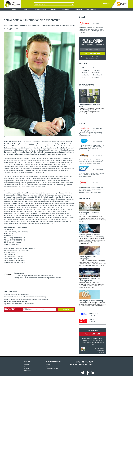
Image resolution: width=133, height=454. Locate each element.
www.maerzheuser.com (17, 262)
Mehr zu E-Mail (10, 292)
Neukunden (85, 75)
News (14, 9)
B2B (83, 77)
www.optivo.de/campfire (30, 207)
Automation (96, 72)
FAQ (47, 366)
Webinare (65, 9)
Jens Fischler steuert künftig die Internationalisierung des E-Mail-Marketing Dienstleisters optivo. (39, 25)
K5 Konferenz (94, 313)
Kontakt (48, 364)
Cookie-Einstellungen (52, 368)
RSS (25, 366)
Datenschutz (27, 370)
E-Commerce (97, 77)
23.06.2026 (92, 315)
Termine (53, 9)
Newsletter (91, 9)
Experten (78, 9)
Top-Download (87, 85)
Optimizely (7, 29)
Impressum (27, 368)
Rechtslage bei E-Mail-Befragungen (16, 301)
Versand (84, 72)
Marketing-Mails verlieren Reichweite (16, 294)
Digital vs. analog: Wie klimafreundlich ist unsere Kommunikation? (26, 299)
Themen (83, 64)
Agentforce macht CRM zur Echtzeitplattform (19, 304)
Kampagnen (97, 70)
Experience (96, 68)
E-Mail (82, 17)
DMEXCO (92, 320)
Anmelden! (66, 309)
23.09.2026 (92, 322)
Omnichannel (97, 75)
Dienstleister (40, 9)
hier (98, 58)
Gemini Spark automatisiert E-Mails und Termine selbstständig (25, 297)
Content (27, 9)
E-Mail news (85, 198)
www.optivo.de (14, 244)
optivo (31, 144)
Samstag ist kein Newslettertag (91, 301)
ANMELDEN (106, 3)
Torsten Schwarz (99, 348)
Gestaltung (85, 70)
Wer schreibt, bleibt (93, 334)
